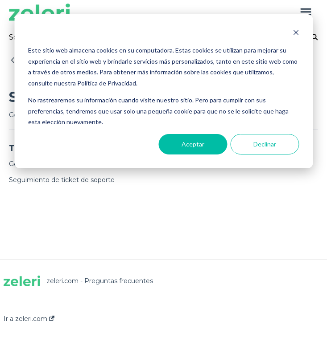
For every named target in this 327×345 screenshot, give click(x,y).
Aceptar (193, 144)
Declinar (264, 144)
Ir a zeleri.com (29, 318)
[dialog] (163, 91)
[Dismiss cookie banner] (296, 33)
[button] (306, 12)
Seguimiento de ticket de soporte (62, 180)
